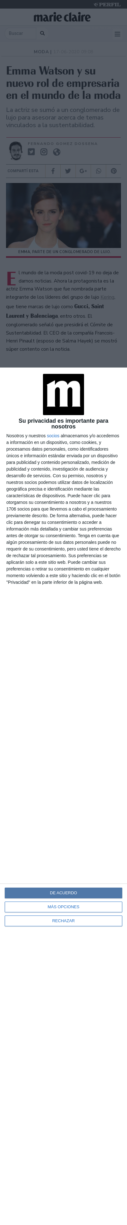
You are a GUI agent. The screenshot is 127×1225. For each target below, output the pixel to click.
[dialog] (63, 796)
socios (53, 435)
